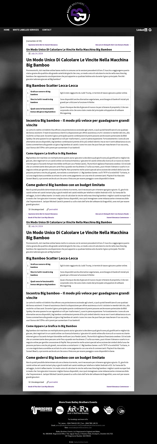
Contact (46, 29)
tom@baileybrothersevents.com (93, 425)
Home (7, 29)
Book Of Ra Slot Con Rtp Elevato (40, 217)
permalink (53, 209)
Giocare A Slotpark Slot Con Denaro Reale (113, 45)
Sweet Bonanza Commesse (119, 217)
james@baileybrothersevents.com (68, 425)
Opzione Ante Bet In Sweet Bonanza (42, 45)
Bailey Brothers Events (81, 442)
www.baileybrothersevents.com (80, 427)
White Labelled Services (26, 29)
